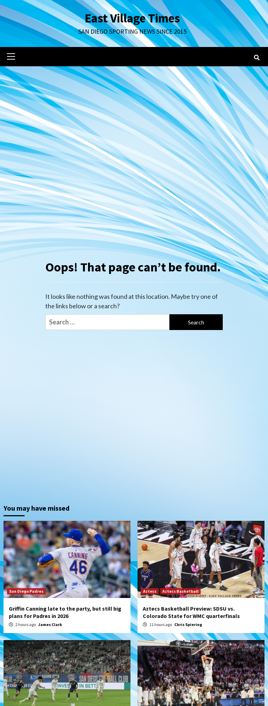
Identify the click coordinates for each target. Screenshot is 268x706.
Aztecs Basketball (180, 591)
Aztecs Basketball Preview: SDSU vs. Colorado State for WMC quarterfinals (191, 612)
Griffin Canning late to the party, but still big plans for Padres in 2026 (65, 612)
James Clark (50, 624)
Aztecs (149, 591)
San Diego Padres (26, 591)
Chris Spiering (188, 624)
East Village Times (132, 18)
